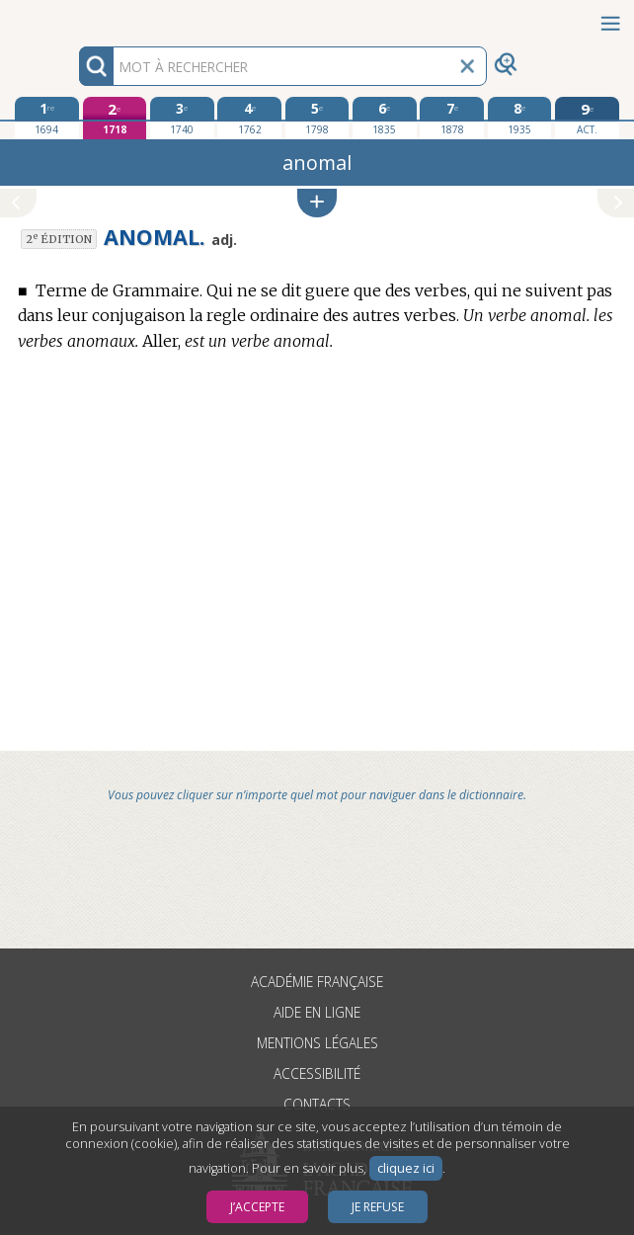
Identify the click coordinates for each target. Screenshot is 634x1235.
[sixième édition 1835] (385, 117)
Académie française (317, 981)
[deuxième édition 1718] (115, 118)
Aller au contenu (77, 17)
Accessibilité (317, 1073)
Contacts (317, 1104)
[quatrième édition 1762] (249, 117)
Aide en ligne (317, 1012)
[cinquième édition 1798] (317, 117)
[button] (317, 203)
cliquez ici (406, 1168)
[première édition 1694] (47, 117)
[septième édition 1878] (452, 117)
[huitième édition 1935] (520, 117)
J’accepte (257, 1206)
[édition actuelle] (587, 118)
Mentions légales (317, 1042)
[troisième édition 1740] (182, 117)
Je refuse (378, 1206)
